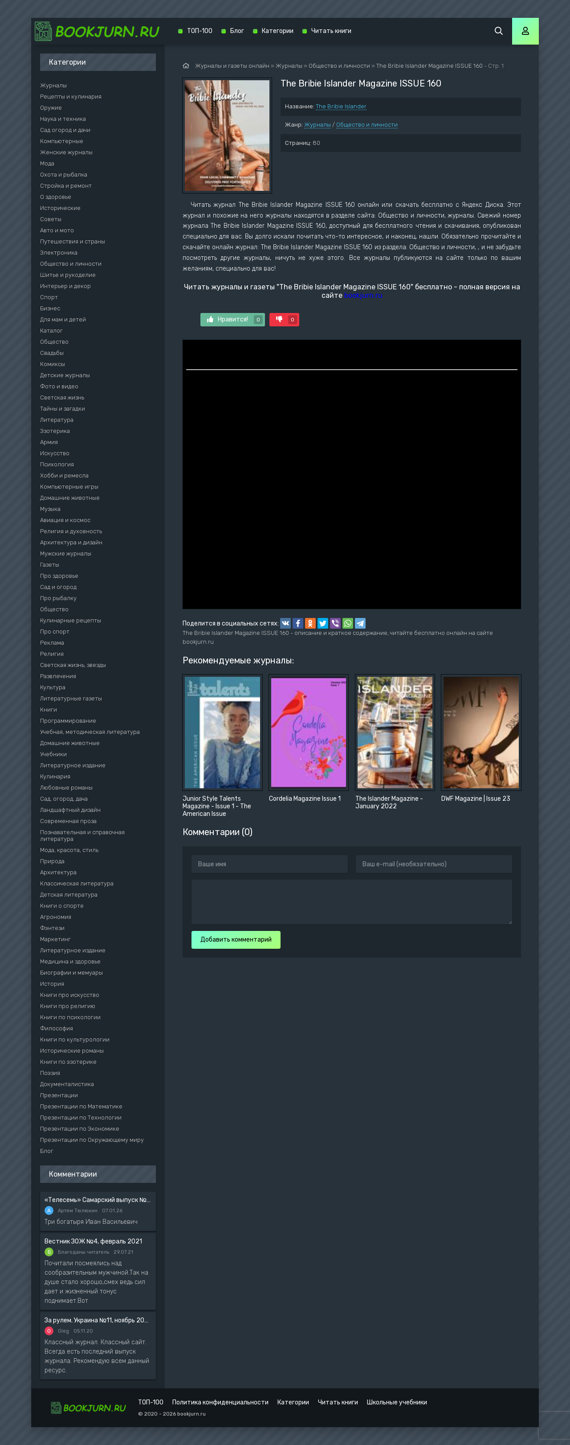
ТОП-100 (199, 31)
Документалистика (67, 1084)
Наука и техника (63, 118)
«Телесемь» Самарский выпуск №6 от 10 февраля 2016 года (98, 1200)
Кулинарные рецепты (70, 620)
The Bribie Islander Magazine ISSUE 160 (429, 65)
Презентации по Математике (81, 1106)
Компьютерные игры (69, 486)
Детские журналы (65, 375)
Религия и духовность (71, 531)
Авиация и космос (65, 520)
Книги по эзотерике (68, 1061)
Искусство (54, 453)
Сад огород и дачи (65, 130)
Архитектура (58, 872)
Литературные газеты (71, 698)
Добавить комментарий (236, 939)
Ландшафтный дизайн (70, 810)
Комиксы (52, 364)
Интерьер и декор (65, 286)
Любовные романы (66, 787)
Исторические (60, 208)
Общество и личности (367, 124)
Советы (50, 219)
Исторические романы (72, 1050)
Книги (48, 709)
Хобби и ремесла (64, 475)
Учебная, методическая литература (90, 732)
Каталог (51, 330)
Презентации (59, 1095)
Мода (47, 163)
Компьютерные (61, 141)
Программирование (68, 720)
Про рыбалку (58, 598)
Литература (56, 419)
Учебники (53, 754)
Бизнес (50, 308)
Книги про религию (67, 1006)
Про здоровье (59, 575)
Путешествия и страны (72, 241)
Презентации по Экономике (79, 1128)
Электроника (58, 252)
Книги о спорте (62, 905)
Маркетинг (55, 939)
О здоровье (55, 196)
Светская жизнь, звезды (73, 665)
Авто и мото (57, 230)
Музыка (50, 509)
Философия (56, 1028)
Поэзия (50, 1073)
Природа (52, 861)
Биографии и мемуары (71, 972)
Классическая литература (77, 883)
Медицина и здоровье (70, 961)
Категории (277, 31)
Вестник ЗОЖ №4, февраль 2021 (93, 1241)
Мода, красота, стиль (69, 850)
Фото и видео (59, 386)
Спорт (49, 297)
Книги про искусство (69, 995)
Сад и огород (58, 587)
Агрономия (55, 917)
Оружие (51, 107)
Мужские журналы (65, 553)
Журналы (317, 124)
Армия (49, 442)
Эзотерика (55, 431)
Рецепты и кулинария (71, 96)
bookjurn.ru (363, 295)
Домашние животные (70, 497)
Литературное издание (73, 765)
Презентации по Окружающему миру (92, 1139)
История (52, 983)
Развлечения (58, 676)
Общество (54, 341)
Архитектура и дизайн (71, 542)
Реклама (52, 642)
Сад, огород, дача (64, 798)
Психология (57, 464)
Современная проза (68, 821)
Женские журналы (66, 152)
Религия (52, 653)
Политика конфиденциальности (220, 1402)
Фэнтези (52, 928)
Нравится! (235, 319)
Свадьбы (52, 353)
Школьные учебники (397, 1402)
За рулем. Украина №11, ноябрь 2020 (98, 1320)
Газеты (49, 564)
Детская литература (69, 894)
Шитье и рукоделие (68, 275)
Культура (52, 687)
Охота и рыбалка (63, 174)
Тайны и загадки (62, 408)
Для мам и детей (63, 319)
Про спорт (54, 631)
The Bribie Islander (341, 106)
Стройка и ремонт (66, 185)
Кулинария (55, 776)
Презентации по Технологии (81, 1117)
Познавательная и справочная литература (82, 835)
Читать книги (331, 31)
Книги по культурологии (75, 1039)
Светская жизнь (62, 397)
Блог (46, 1151)
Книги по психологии (70, 1017)
